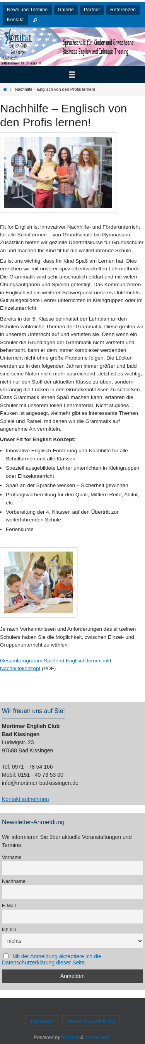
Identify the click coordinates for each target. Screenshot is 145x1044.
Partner (92, 9)
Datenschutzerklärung (91, 1021)
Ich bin (9, 929)
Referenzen (123, 9)
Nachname (14, 881)
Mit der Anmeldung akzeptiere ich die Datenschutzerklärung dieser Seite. (51, 959)
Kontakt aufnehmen (25, 799)
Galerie (66, 9)
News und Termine (27, 9)
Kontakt (15, 19)
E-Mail (9, 905)
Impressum (41, 1021)
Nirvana (70, 1037)
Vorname (11, 857)
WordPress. (98, 1037)
